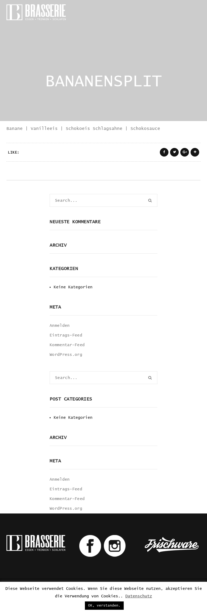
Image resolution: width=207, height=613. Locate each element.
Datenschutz (138, 596)
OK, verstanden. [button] (104, 605)
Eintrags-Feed (66, 335)
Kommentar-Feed (67, 345)
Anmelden (60, 326)
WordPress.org (66, 355)
